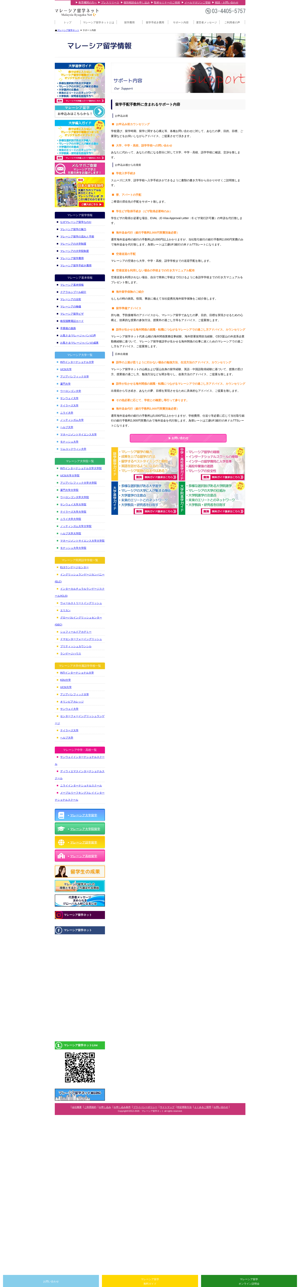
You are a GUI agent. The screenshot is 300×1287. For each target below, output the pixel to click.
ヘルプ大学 (66, 427)
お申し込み (105, 1107)
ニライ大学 (66, 412)
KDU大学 (65, 679)
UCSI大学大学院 (69, 475)
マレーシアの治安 (70, 299)
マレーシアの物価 (70, 306)
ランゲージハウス (70, 653)
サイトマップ (167, 1107)
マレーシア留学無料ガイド (150, 1281)
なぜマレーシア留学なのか (76, 222)
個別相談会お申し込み (137, 2)
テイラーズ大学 (69, 405)
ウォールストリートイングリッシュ (81, 603)
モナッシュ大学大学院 (73, 547)
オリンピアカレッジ (72, 701)
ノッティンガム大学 (72, 419)
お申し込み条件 (122, 1107)
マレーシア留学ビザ (72, 313)
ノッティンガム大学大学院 (76, 526)
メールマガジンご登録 (197, 2)
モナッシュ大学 (69, 441)
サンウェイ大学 (69, 398)
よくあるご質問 (202, 1107)
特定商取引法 (184, 1107)
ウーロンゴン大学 (70, 391)
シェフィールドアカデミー (76, 631)
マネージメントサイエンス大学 (78, 434)
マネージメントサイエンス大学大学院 (82, 540)
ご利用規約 (90, 1107)
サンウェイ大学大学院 (73, 504)
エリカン (65, 610)
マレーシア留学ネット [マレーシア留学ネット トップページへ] (68, 30)
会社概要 (76, 1107)
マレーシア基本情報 (72, 284)
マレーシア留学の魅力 (73, 229)
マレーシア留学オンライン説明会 (249, 1281)
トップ (67, 22)
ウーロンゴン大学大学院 (74, 497)
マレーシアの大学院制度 (74, 250)
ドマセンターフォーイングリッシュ (81, 639)
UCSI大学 (66, 369)
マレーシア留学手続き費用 (76, 265)
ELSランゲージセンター (74, 567)
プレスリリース (110, 2)
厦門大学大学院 (69, 490)
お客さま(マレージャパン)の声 (78, 335)
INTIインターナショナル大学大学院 (81, 468)
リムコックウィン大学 (73, 448)
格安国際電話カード (72, 321)
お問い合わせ (178, 438)
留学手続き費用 (155, 22)
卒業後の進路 (68, 328)
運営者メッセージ (206, 22)
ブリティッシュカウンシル (76, 646)
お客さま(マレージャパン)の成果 (79, 342)
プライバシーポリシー (145, 1107)
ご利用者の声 (232, 22)
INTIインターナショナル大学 (77, 362)
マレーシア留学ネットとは (98, 22)
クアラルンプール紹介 (73, 292)
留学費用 (129, 22)
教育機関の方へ (87, 2)
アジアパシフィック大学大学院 (78, 482)
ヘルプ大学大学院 (70, 533)
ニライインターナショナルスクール (81, 785)
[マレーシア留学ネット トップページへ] (77, 16)
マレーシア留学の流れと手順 (77, 236)
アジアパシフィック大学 (74, 376)
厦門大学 (65, 383)
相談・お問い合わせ (226, 2)
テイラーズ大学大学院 (73, 511)
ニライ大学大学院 (70, 518)
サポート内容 (181, 22)
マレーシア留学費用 (72, 258)
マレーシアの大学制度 (73, 243)
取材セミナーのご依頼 (167, 2)
